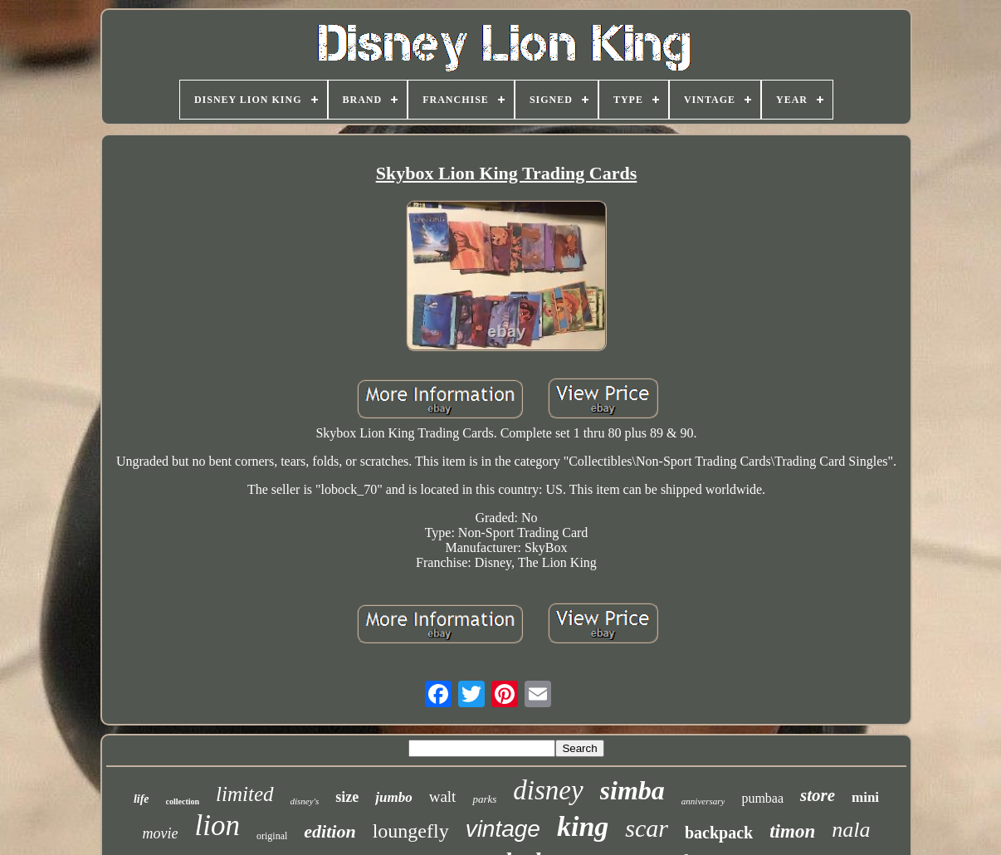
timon (792, 831)
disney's (305, 801)
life (141, 799)
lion (217, 825)
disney (548, 790)
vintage (503, 829)
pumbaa (762, 798)
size (347, 797)
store (817, 795)
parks (484, 799)
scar (646, 828)
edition (329, 831)
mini (865, 797)
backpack (719, 832)
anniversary (703, 801)
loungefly (411, 831)
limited (244, 794)
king (582, 826)
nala (851, 830)
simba (632, 790)
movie (160, 833)
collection (183, 801)
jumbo (393, 797)
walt (443, 796)
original (271, 836)
